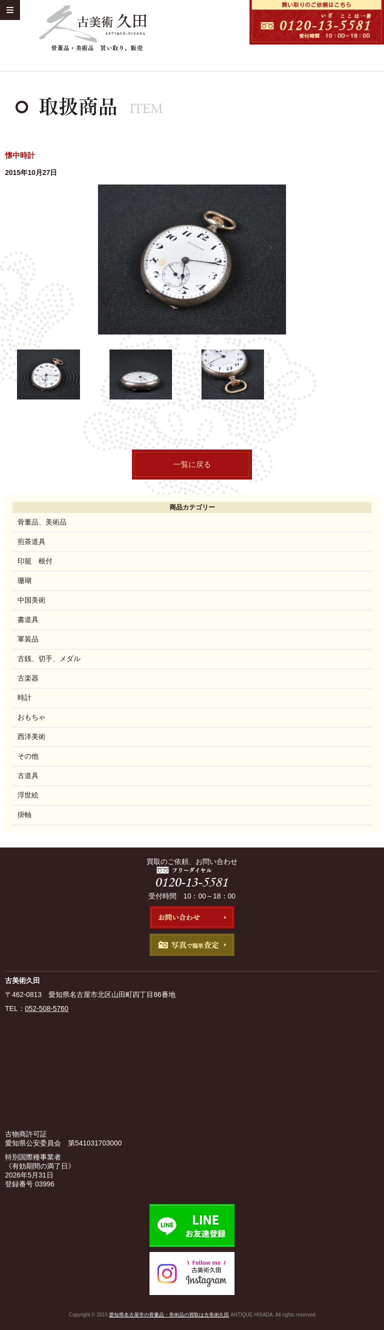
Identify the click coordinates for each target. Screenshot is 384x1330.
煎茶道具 (32, 542)
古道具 (28, 776)
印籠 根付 (35, 561)
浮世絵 (28, 795)
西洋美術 (32, 736)
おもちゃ (32, 717)
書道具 (28, 620)
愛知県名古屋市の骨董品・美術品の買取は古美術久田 (169, 1315)
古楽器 (28, 678)
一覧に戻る (192, 464)
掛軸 (25, 814)
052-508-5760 (46, 1008)
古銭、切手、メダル (49, 658)
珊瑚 (25, 580)
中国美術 (32, 600)
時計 (25, 698)
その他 (28, 756)
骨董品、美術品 (42, 522)
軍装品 (28, 639)
